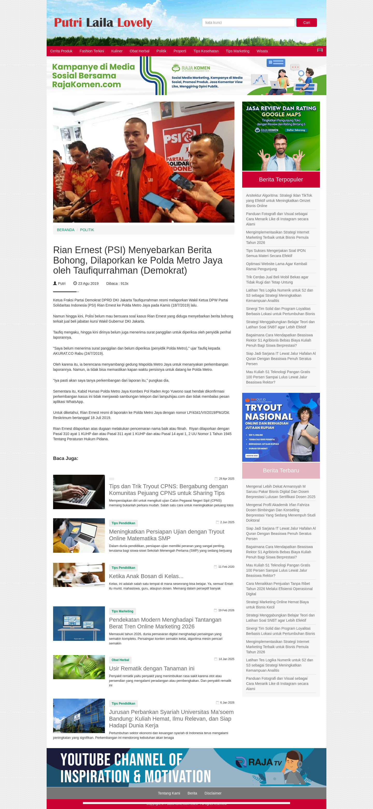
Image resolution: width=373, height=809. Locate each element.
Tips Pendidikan (123, 523)
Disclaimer (213, 793)
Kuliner (117, 51)
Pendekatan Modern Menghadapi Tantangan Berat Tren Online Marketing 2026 (165, 623)
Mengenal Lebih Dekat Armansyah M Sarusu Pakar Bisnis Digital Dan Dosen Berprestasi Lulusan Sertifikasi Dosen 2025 (280, 491)
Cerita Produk (61, 51)
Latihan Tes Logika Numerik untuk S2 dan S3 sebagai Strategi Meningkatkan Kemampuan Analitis (279, 295)
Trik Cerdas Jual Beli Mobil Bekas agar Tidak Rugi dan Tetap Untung (277, 279)
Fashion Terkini (92, 51)
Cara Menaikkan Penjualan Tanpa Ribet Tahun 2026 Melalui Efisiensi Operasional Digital (279, 588)
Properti (180, 51)
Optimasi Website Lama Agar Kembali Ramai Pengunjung (276, 266)
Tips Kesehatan (206, 51)
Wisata (262, 51)
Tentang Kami (169, 793)
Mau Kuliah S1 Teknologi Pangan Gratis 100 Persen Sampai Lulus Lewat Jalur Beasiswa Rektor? (278, 377)
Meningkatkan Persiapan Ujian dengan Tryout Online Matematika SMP (166, 535)
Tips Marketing (237, 51)
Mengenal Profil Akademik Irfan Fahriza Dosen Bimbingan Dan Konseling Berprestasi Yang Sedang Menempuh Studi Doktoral (280, 512)
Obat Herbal (139, 51)
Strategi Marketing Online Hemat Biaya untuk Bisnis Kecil (277, 604)
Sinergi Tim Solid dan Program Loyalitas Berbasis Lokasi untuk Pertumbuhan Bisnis (280, 311)
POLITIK (87, 230)
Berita (192, 793)
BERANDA (66, 230)
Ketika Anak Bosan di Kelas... (146, 576)
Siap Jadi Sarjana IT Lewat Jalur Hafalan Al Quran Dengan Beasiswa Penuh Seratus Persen (281, 358)
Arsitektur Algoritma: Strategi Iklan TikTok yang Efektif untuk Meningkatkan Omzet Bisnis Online (279, 200)
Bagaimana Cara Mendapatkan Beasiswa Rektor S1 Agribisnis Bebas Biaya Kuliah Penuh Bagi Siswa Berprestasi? (279, 340)
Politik (161, 51)
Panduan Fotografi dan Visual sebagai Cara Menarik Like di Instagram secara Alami (277, 219)
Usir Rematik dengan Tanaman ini (152, 668)
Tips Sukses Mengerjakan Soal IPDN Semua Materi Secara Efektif (276, 253)
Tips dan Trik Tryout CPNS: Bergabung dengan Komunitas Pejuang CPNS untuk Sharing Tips (168, 489)
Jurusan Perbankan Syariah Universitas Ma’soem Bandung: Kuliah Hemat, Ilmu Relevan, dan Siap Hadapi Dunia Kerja (171, 719)
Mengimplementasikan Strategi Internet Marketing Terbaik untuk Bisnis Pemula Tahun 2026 (277, 237)
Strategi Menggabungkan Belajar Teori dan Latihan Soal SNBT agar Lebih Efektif (280, 324)
